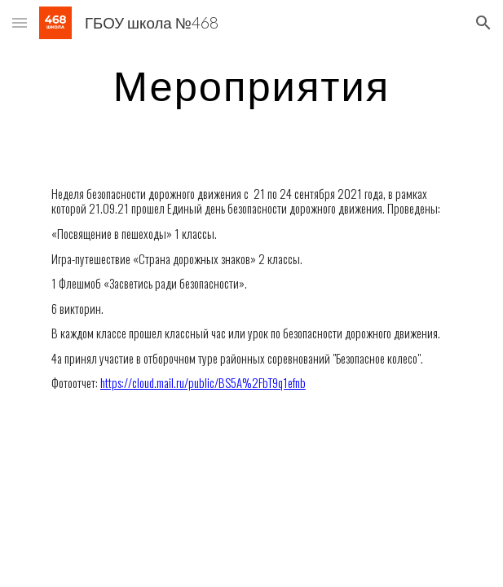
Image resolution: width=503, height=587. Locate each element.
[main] (251, 85)
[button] (19, 22)
